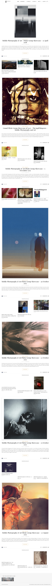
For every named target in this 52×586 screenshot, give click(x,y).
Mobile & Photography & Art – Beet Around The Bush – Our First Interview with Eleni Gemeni (40, 392)
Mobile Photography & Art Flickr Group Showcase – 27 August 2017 (25, 534)
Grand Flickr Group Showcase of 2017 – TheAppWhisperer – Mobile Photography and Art (25, 129)
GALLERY (44, 1)
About (39, 1)
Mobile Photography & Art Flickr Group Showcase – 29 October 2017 (25, 282)
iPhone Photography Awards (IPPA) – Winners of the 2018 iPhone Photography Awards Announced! (9, 72)
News (18, 1)
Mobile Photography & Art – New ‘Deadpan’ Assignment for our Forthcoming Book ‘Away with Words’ (8, 563)
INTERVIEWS (22, 1)
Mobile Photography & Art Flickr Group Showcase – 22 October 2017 (25, 359)
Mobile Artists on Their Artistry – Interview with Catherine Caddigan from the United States (9, 316)
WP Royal (7, 584)
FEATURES (34, 1)
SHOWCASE (26, 126)
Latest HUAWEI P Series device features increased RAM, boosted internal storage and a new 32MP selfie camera (9, 388)
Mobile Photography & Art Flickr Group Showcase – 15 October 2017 (25, 444)
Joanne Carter (5, 142)
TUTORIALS (28, 1)
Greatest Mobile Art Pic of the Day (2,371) (9, 199)
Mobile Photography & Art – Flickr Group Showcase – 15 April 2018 (25, 41)
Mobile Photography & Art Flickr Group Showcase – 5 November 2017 (25, 170)
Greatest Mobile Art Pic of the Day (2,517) (41, 311)
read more (25, 53)
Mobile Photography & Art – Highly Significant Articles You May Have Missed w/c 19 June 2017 (41, 200)
